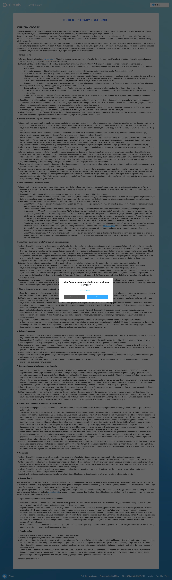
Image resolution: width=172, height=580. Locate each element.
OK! (97, 297)
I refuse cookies (74, 297)
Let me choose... (85, 290)
